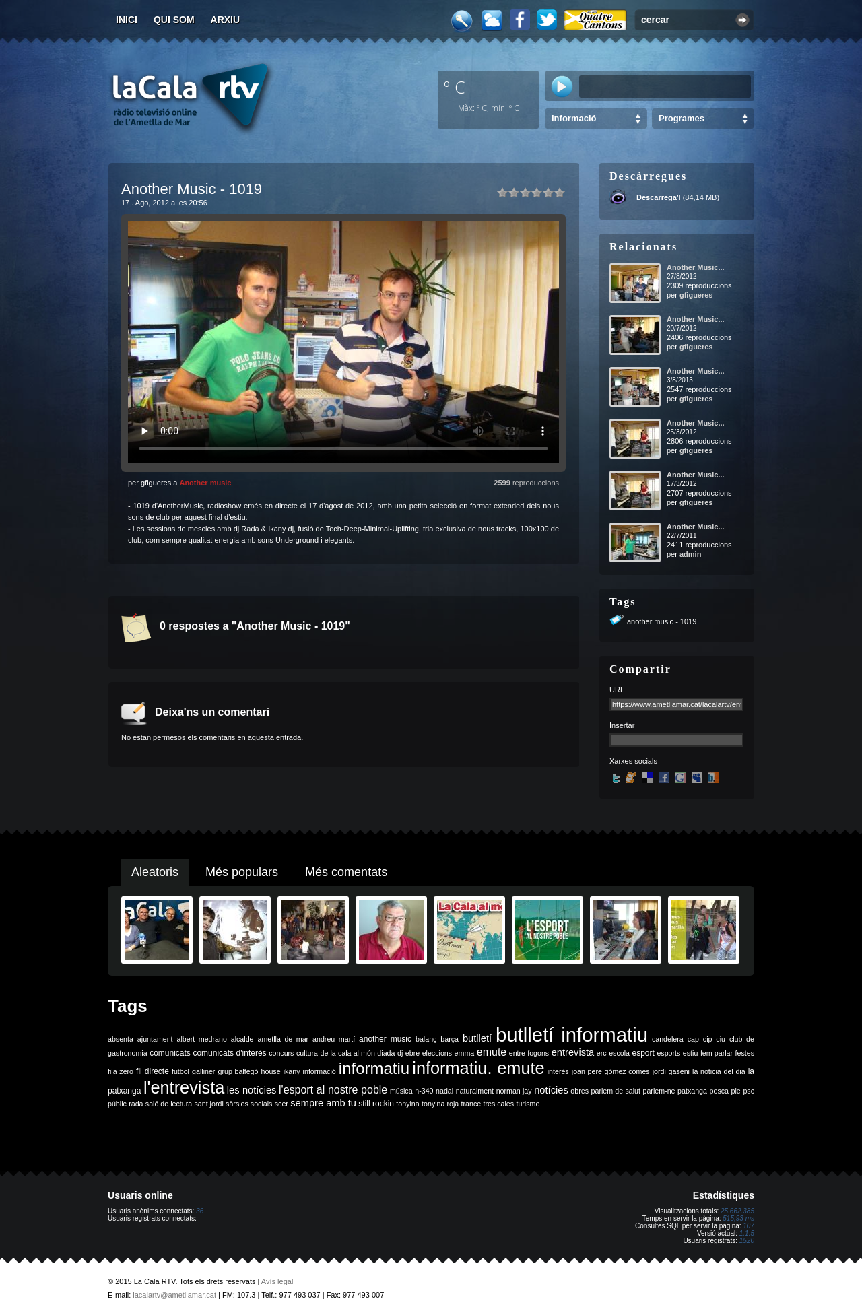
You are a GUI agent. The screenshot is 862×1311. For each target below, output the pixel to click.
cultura (307, 1053)
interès (558, 1071)
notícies (551, 1090)
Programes (681, 118)
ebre (412, 1053)
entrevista (573, 1052)
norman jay (514, 1091)
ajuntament (155, 1039)
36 (199, 1211)
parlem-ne (659, 1091)
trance (471, 1104)
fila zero (120, 1071)
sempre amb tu (323, 1103)
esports (668, 1053)
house (271, 1071)
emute (491, 1052)
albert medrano (202, 1039)
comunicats (170, 1053)
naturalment (475, 1091)
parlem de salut (615, 1091)
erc (602, 1053)
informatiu (374, 1068)
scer (281, 1104)
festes (744, 1053)
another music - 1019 (661, 621)
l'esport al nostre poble (333, 1090)
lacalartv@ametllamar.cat (174, 1295)
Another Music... (696, 267)
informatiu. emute (478, 1067)
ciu (720, 1039)
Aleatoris (154, 872)
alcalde (242, 1039)
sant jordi (209, 1104)
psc (748, 1091)
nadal (444, 1091)
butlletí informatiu (572, 1034)
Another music (205, 483)
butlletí (477, 1038)
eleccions (437, 1053)
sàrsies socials (249, 1104)
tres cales (498, 1104)
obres (579, 1091)
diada (386, 1053)
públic (117, 1104)
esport (643, 1053)
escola (619, 1053)
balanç (426, 1039)
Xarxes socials (633, 761)
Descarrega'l (658, 197)
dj (400, 1053)
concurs (281, 1053)
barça (449, 1039)
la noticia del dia (718, 1071)
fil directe (152, 1071)
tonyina (407, 1104)
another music (385, 1039)
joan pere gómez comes (611, 1071)
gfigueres (696, 295)
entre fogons (529, 1053)
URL (616, 689)
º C (454, 86)
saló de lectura (168, 1104)
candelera (668, 1039)
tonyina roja (440, 1104)
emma (465, 1053)
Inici (126, 19)
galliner (203, 1071)
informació (319, 1071)
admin (690, 554)
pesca (719, 1091)
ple (736, 1091)
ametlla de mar (282, 1039)
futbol (180, 1071)
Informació (574, 118)
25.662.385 (737, 1211)
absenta (120, 1039)
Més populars (241, 872)
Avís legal (277, 1281)
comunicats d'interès (229, 1053)
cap (693, 1039)
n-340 (424, 1091)
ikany (292, 1071)
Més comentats (346, 872)
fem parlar (716, 1053)
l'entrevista (183, 1087)
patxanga (692, 1091)
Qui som (174, 19)
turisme (527, 1104)
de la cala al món (348, 1053)
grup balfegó (238, 1071)
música (401, 1091)
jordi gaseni (671, 1071)
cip (707, 1039)
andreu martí (333, 1039)
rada (136, 1104)
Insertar (621, 725)
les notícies (252, 1090)
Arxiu (225, 19)
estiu (690, 1053)
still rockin (376, 1103)
